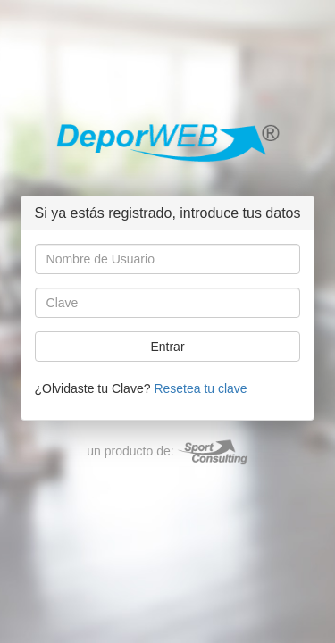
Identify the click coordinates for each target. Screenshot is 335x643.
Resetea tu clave (200, 388)
